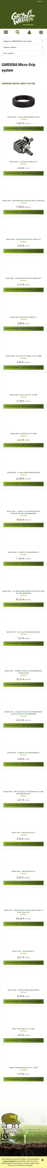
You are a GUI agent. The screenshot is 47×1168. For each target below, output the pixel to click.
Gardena (23, 119)
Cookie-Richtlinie (9, 1161)
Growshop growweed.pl (10, 1128)
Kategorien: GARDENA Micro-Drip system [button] (17, 41)
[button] (6, 32)
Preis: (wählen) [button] (8, 53)
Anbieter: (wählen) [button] (9, 47)
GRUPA (21, 1126)
